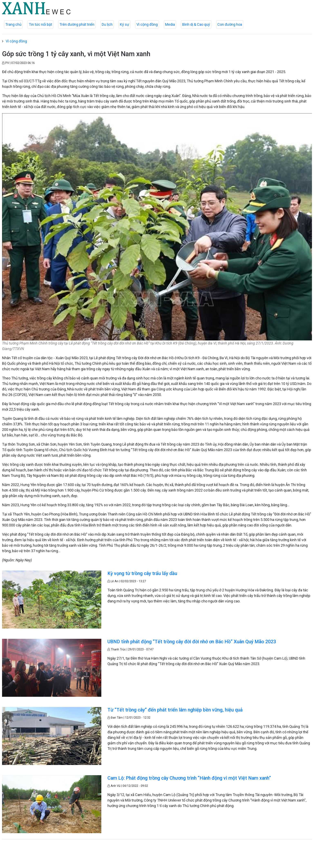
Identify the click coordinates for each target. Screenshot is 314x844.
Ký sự (124, 24)
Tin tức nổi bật (40, 24)
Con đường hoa (229, 24)
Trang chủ (13, 24)
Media (170, 24)
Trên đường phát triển (76, 24)
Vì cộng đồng (147, 24)
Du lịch (107, 24)
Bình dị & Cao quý (196, 24)
